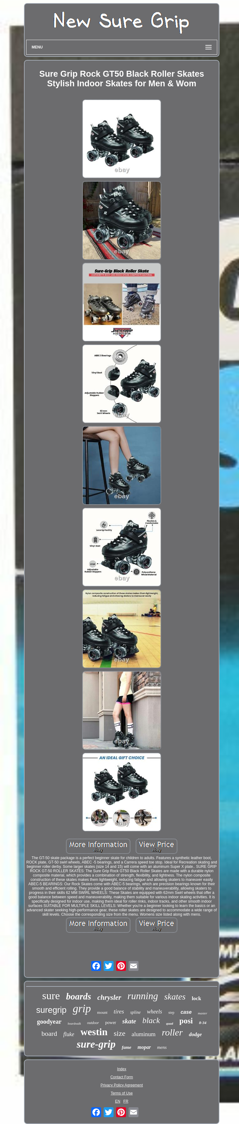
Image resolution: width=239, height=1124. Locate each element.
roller (172, 1032)
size (119, 1033)
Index (121, 1069)
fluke (68, 1034)
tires (119, 1011)
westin (93, 1031)
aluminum (144, 1034)
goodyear (49, 1021)
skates (174, 996)
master (202, 1013)
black (151, 1020)
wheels (154, 1011)
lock (196, 998)
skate (129, 1021)
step (171, 1012)
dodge (195, 1034)
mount (102, 1012)
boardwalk (74, 1023)
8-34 (202, 1022)
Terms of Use (122, 1093)
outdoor (93, 1023)
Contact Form (121, 1077)
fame (126, 1047)
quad (169, 1023)
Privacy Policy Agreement (122, 1085)
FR (125, 1101)
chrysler (109, 997)
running (143, 995)
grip (82, 1009)
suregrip (51, 1010)
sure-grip (96, 1044)
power (110, 1022)
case (186, 1012)
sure (51, 995)
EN (117, 1101)
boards (78, 996)
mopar (144, 1047)
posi (186, 1021)
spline (135, 1012)
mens (162, 1047)
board (49, 1033)
